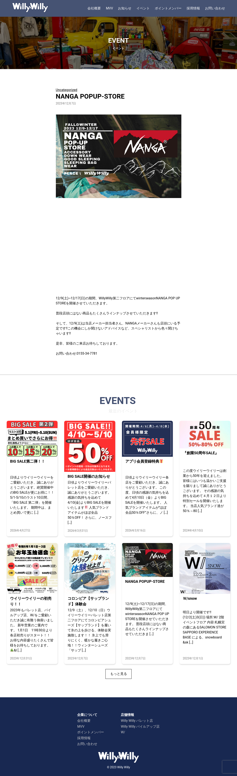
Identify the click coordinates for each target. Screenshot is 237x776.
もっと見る (118, 674)
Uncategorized (66, 90)
